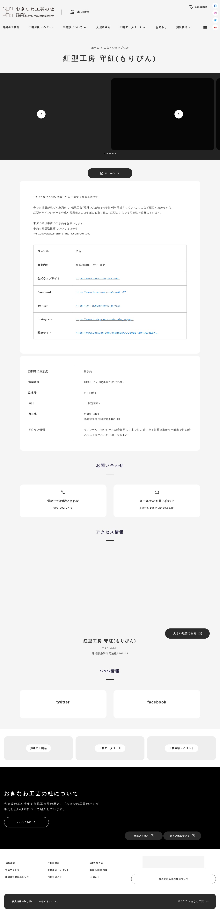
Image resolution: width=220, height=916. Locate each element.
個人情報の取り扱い (23, 901)
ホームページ (110, 173)
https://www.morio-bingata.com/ (98, 278)
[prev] (41, 114)
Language (198, 7)
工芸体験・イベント (41, 27)
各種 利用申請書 (98, 870)
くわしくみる (27, 822)
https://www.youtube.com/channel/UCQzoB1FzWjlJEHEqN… (117, 332)
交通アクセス (144, 836)
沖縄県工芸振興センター (18, 877)
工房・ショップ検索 (116, 47)
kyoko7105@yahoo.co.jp (157, 507)
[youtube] (215, 27)
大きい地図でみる (187, 633)
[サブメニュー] (205, 27)
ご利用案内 (54, 863)
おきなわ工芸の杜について (173, 879)
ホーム (95, 47)
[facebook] (215, 6)
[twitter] (215, 20)
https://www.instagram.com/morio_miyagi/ (105, 319)
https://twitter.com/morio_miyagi (98, 305)
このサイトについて (47, 901)
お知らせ (161, 27)
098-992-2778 (63, 507)
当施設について (75, 27)
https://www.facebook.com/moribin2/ (101, 292)
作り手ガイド (55, 877)
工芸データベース (133, 27)
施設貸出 (184, 27)
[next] (178, 114)
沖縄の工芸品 (11, 27)
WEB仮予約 (96, 863)
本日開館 (80, 12)
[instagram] (215, 13)
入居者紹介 (103, 27)
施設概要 (10, 863)
